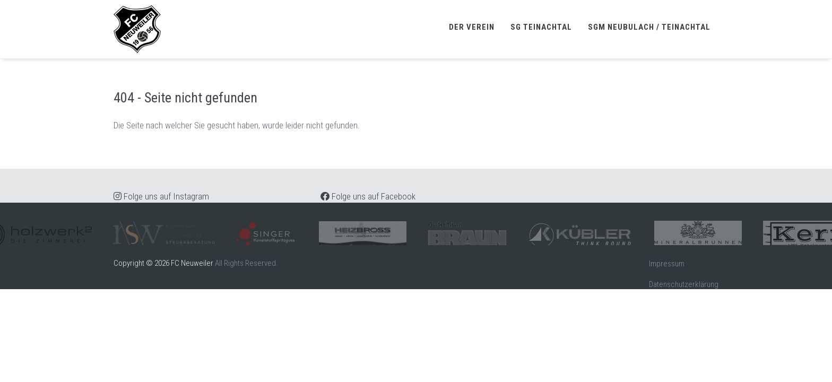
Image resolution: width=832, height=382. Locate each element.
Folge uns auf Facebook (367, 196)
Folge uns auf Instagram (161, 196)
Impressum (666, 263)
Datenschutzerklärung (683, 284)
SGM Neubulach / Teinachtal (649, 27)
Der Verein (472, 27)
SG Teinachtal (541, 27)
